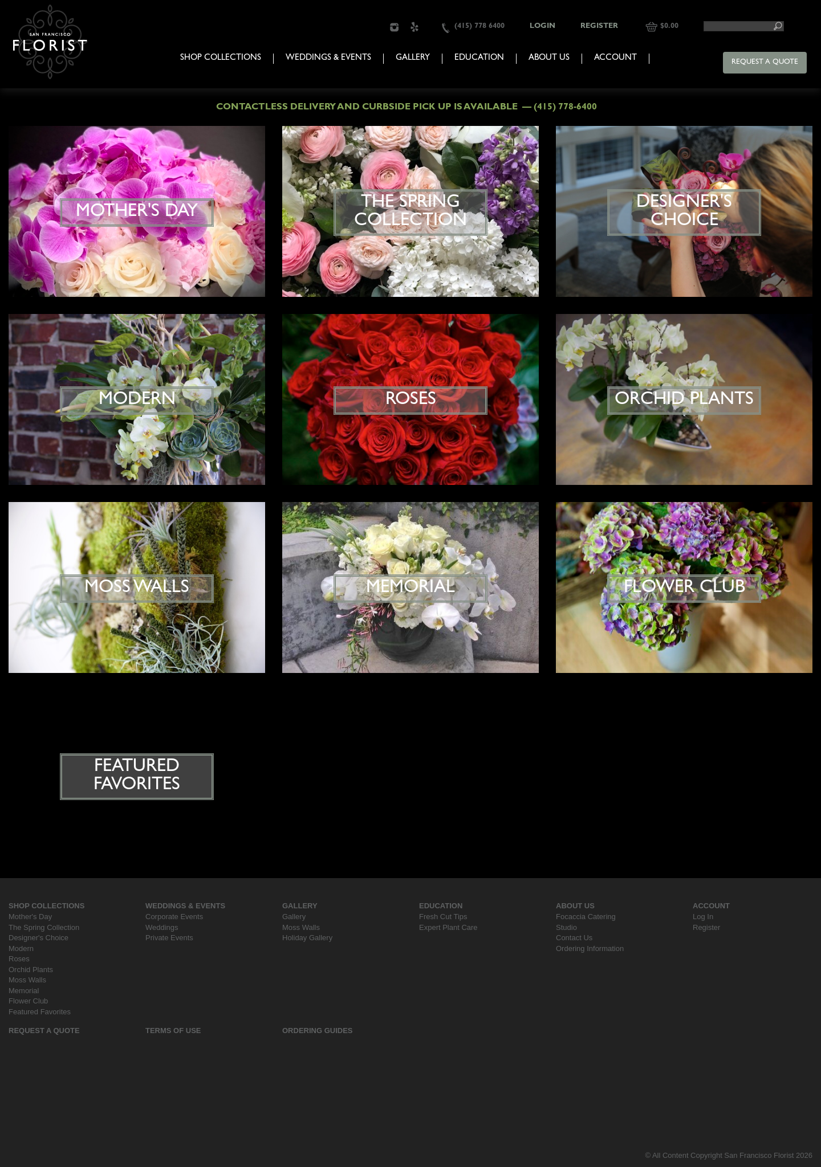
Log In (703, 916)
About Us (549, 58)
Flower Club (28, 1001)
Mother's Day (30, 916)
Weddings (161, 927)
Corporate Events (174, 916)
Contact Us (574, 937)
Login (542, 26)
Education (479, 58)
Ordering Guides (317, 1030)
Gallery (413, 58)
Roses (19, 958)
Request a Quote (764, 62)
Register (599, 26)
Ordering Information (590, 948)
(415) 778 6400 (479, 26)
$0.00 (669, 26)
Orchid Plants (31, 969)
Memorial (24, 990)
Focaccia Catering (586, 916)
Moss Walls (27, 980)
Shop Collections (220, 58)
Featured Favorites (40, 1011)
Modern (21, 948)
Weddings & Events (328, 58)
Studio (566, 927)
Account (615, 58)
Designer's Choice (38, 937)
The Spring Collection (44, 927)
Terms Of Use (173, 1030)
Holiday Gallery (307, 937)
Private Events (169, 937)
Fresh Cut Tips (443, 916)
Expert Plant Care (448, 927)
